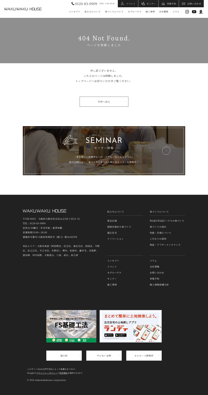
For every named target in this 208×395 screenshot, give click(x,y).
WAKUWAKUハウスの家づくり (167, 220)
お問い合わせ (194, 3)
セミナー (151, 3)
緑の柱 (64, 355)
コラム (176, 11)
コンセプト (74, 11)
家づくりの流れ (158, 226)
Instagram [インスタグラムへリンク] (187, 12)
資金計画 (112, 220)
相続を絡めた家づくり (119, 226)
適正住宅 (112, 232)
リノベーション (115, 238)
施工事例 (150, 11)
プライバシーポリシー (47, 372)
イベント (130, 3)
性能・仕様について (160, 232)
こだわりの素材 (158, 238)
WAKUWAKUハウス (23, 8)
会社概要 (163, 11)
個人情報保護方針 (159, 284)
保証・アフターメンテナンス (165, 244)
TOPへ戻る (104, 101)
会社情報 (154, 266)
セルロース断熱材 (144, 355)
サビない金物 (104, 355)
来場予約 (171, 3)
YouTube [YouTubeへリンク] (194, 12)
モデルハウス (134, 11)
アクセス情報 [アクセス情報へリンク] (201, 12)
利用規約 (63, 372)
